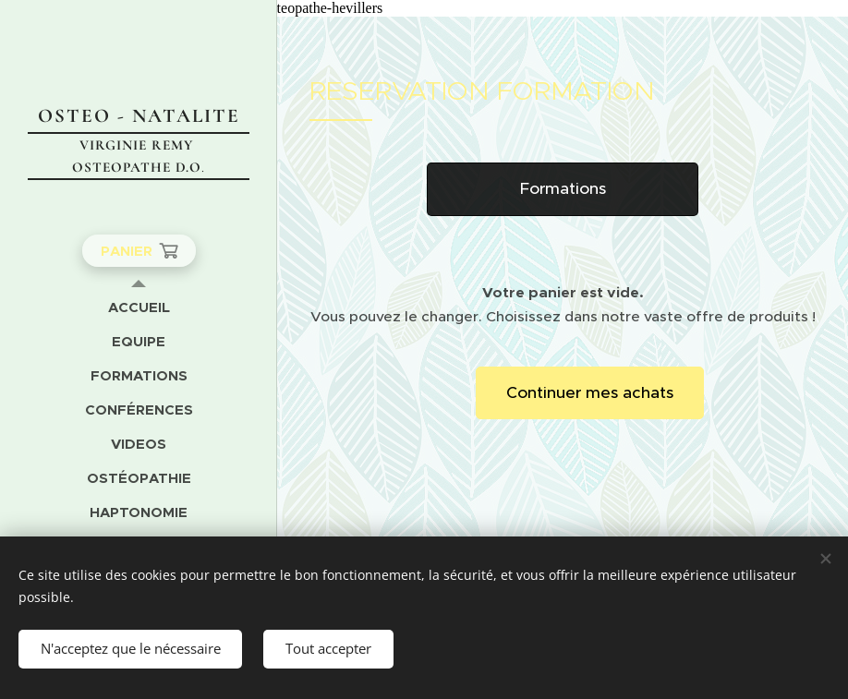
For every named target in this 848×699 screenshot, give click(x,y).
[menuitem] (139, 307)
